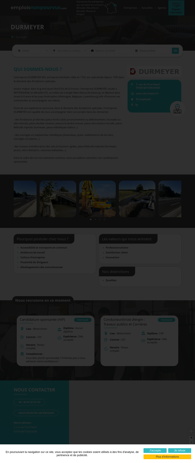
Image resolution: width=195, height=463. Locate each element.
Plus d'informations (167, 456)
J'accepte (155, 450)
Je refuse (179, 450)
